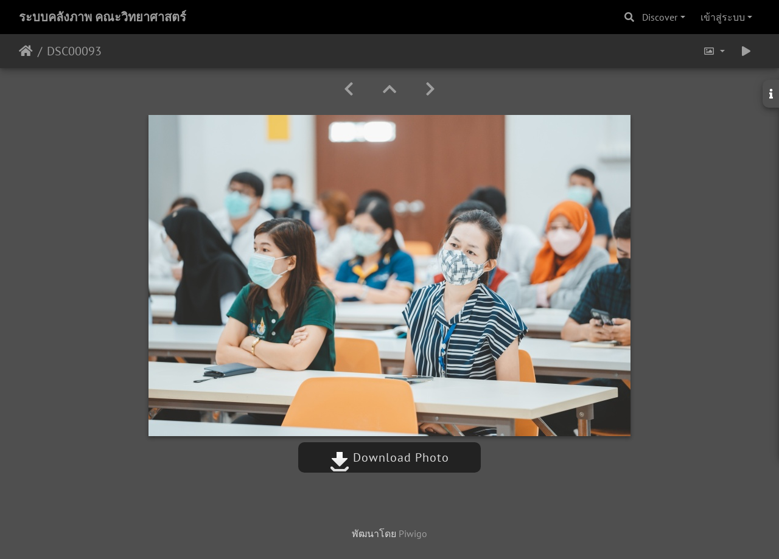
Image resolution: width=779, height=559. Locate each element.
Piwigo (413, 533)
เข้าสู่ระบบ (722, 17)
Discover (659, 17)
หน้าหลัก (26, 51)
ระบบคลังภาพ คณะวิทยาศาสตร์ (102, 17)
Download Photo (389, 457)
